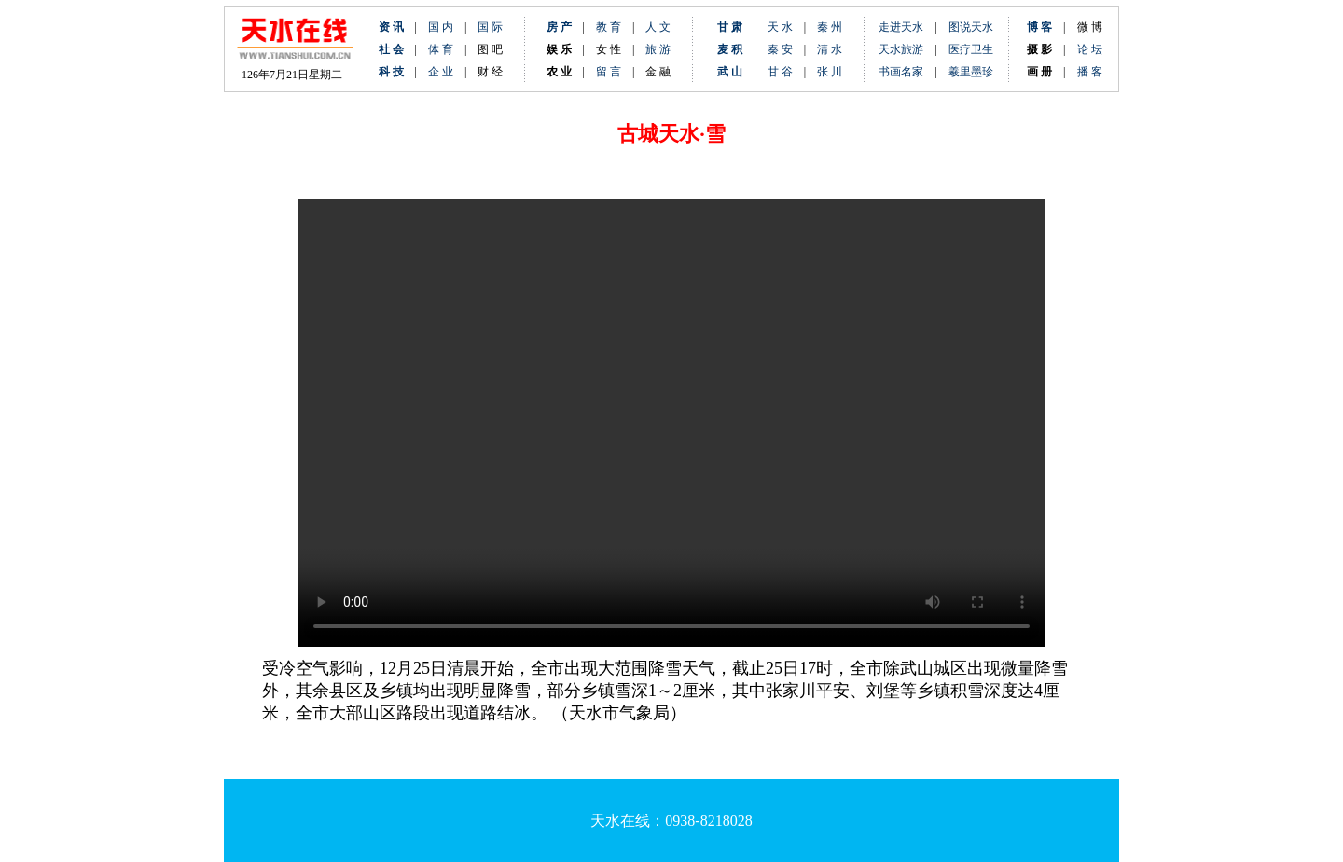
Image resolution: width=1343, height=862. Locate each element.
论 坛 (1089, 49)
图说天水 (970, 27)
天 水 (780, 27)
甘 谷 (786, 71)
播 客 (1089, 71)
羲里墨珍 (970, 71)
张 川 (829, 71)
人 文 (658, 27)
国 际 (490, 27)
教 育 (608, 27)
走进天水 (901, 27)
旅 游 (658, 49)
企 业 (440, 71)
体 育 (440, 49)
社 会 (391, 49)
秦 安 (786, 49)
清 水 (824, 49)
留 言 (608, 71)
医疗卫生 (970, 49)
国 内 (440, 27)
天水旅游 (901, 49)
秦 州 (829, 27)
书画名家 (901, 71)
